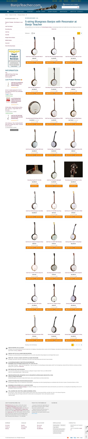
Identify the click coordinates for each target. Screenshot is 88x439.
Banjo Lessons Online (18, 410)
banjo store (10, 412)
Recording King (8, 29)
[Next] (81, 33)
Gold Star (7, 31)
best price (63, 425)
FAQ (6, 72)
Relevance (28, 33)
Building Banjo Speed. (17, 407)
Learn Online (52, 12)
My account (39, 425)
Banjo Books (18, 409)
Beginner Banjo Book (11, 406)
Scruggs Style (8, 407)
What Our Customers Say (39, 403)
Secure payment (8, 76)
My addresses (40, 428)
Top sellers (23, 428)
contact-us (20, 350)
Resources (63, 12)
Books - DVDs (40, 12)
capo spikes (55, 427)
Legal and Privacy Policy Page (11, 74)
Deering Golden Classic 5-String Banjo (73, 241)
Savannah (7, 43)
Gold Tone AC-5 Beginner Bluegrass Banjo (34, 241)
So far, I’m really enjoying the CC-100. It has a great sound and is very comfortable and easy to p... (14, 91)
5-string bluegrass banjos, (46, 27)
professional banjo (57, 432)
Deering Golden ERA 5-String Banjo (73, 303)
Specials (23, 425)
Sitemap (7, 428)
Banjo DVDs (25, 409)
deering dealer (56, 425)
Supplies (30, 12)
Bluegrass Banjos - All (11, 18)
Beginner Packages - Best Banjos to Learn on (14, 23)
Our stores (7, 425)
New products (24, 426)
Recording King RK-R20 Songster (54, 272)
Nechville (7, 34)
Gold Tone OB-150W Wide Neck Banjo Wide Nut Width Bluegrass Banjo (17, 117)
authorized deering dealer (58, 431)
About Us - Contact (76, 12)
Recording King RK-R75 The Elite (34, 180)
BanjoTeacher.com (9, 405)
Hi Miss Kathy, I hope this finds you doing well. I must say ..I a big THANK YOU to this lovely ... (13, 109)
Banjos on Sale (19, 12)
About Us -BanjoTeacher (10, 75)
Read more (21, 366)
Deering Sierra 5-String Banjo (54, 334)
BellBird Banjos (8, 40)
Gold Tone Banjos (9, 26)
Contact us (7, 426)
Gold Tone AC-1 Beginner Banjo (53, 303)
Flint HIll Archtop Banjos (10, 45)
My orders (39, 426)
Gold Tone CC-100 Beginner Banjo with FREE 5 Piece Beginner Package (17, 84)
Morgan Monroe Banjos (10, 37)
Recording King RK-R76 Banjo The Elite (73, 180)
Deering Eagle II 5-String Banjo (54, 149)
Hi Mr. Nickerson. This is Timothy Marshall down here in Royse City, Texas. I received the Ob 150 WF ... (14, 124)
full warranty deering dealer (59, 429)
